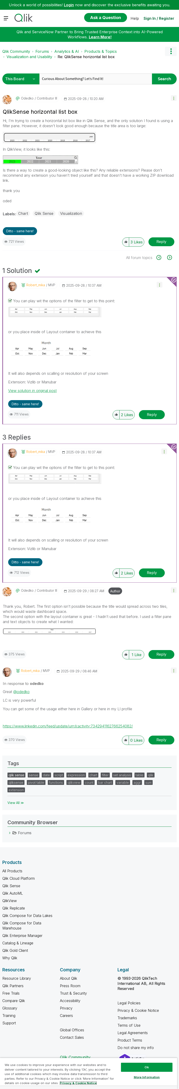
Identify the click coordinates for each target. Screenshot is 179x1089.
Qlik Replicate (13, 908)
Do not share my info (136, 1047)
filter (105, 775)
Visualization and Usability (29, 56)
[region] (88, 1073)
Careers (66, 1015)
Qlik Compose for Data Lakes (27, 915)
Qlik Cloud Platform (18, 878)
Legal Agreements (132, 1032)
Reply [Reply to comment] (152, 414)
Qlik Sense (44, 213)
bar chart (105, 782)
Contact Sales (72, 1037)
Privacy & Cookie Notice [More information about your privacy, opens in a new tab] (78, 1083)
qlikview (74, 782)
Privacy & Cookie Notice (138, 1010)
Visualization (71, 213)
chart (93, 775)
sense (33, 775)
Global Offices (72, 1030)
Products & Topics (100, 51)
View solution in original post (32, 390)
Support (9, 1023)
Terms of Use (129, 1025)
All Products (12, 871)
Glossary (9, 1008)
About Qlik (68, 978)
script (59, 775)
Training (8, 1015)
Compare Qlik (13, 1000)
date (46, 775)
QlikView (9, 900)
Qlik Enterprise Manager (22, 935)
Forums (42, 51)
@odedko (21, 691)
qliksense (16, 782)
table (139, 775)
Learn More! (100, 37)
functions (56, 782)
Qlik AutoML (12, 893)
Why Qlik (9, 958)
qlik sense (16, 775)
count (89, 782)
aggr (137, 782)
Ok (147, 1067)
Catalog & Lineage (17, 943)
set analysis (122, 775)
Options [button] (171, 51)
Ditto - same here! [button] (20, 231)
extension (16, 790)
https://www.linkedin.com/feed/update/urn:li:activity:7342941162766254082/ (68, 726)
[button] (174, 98)
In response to (23, 683)
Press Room (70, 985)
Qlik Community (16, 51)
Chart (23, 213)
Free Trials (11, 993)
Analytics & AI (66, 51)
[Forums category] (9, 833)
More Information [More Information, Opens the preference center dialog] (147, 1077)
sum (148, 782)
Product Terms (129, 1040)
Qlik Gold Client (15, 950)
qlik (150, 775)
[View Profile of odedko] (27, 98)
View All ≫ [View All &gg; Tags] (15, 803)
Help (135, 18)
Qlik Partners (13, 985)
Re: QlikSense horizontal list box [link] (86, 56)
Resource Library (16, 978)
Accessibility (70, 1000)
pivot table (36, 782)
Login (69, 5)
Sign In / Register (159, 18)
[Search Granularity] (21, 78)
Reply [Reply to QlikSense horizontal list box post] (161, 241)
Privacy (66, 1008)
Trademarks (127, 1018)
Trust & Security (73, 993)
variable (123, 782)
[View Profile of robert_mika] (35, 285)
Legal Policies (129, 1003)
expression (76, 775)
